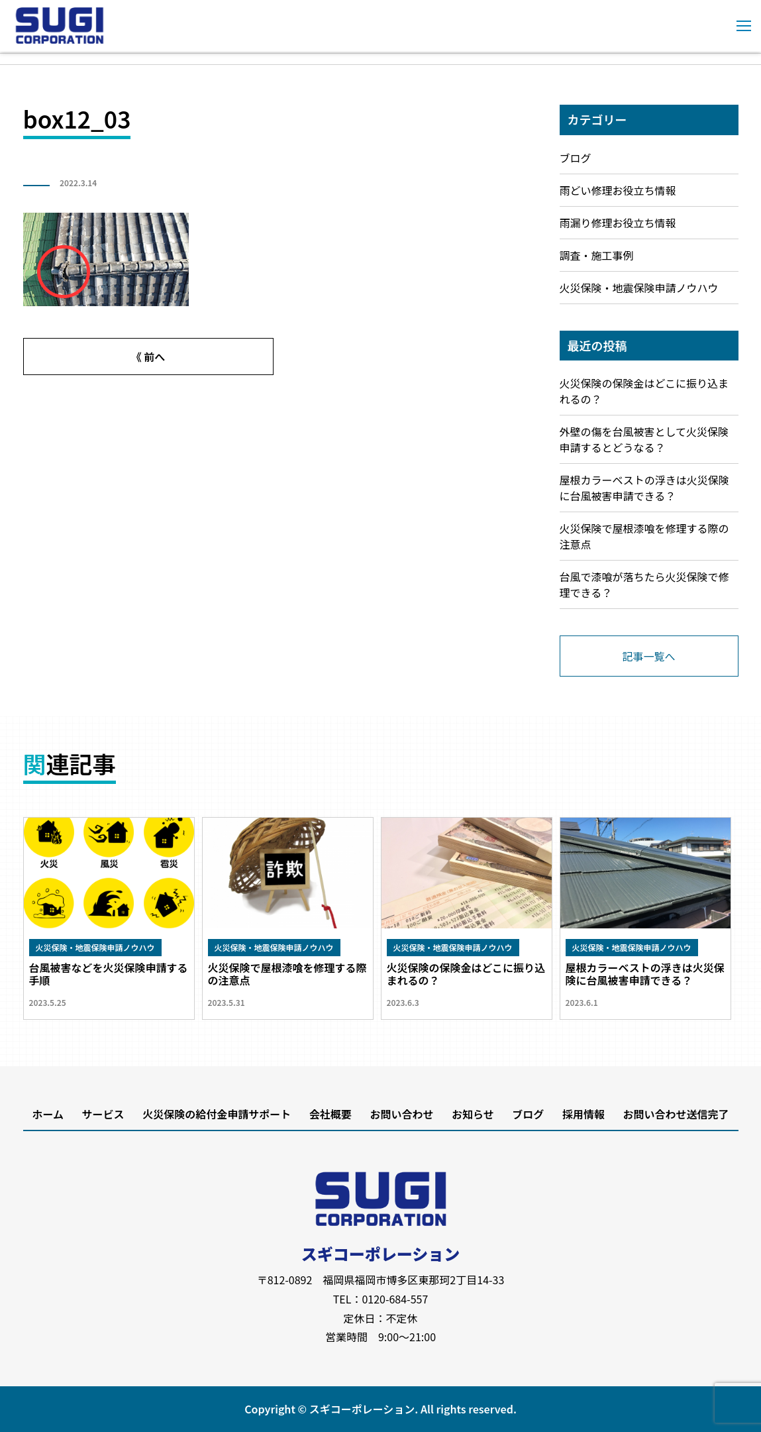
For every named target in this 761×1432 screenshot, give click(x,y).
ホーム (48, 1114)
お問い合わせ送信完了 (676, 1114)
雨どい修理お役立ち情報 (618, 190)
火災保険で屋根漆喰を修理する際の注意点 (644, 536)
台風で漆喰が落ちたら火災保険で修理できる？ (644, 584)
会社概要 (330, 1114)
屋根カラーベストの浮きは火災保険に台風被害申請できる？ (644, 488)
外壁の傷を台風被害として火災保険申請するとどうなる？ (644, 439)
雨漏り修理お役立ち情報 (618, 223)
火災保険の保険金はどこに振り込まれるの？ (644, 391)
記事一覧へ (648, 656)
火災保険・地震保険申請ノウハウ (639, 288)
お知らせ (473, 1114)
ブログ (575, 158)
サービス (103, 1114)
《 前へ (148, 356)
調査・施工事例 (597, 255)
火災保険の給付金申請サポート (216, 1114)
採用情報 (583, 1114)
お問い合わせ (401, 1114)
